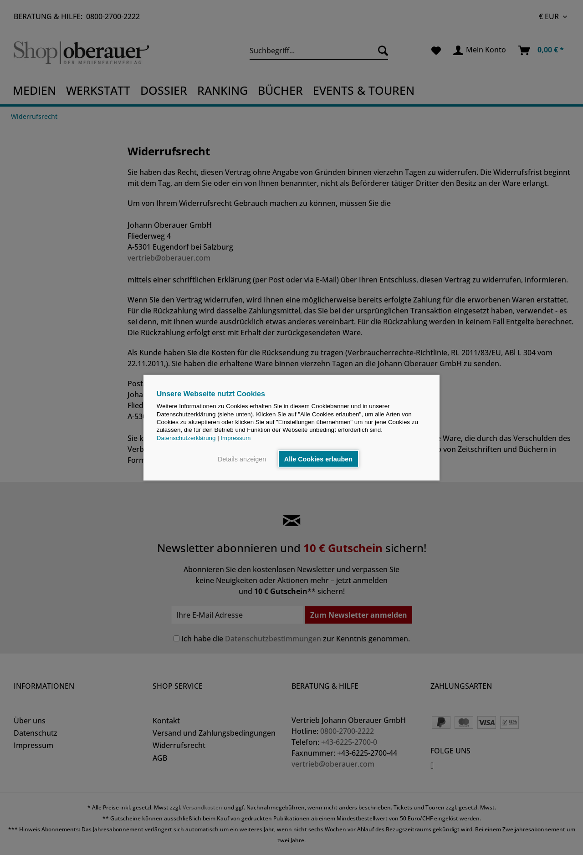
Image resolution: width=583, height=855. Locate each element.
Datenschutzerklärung (186, 437)
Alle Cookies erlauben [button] (318, 458)
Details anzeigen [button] (242, 458)
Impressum (235, 437)
